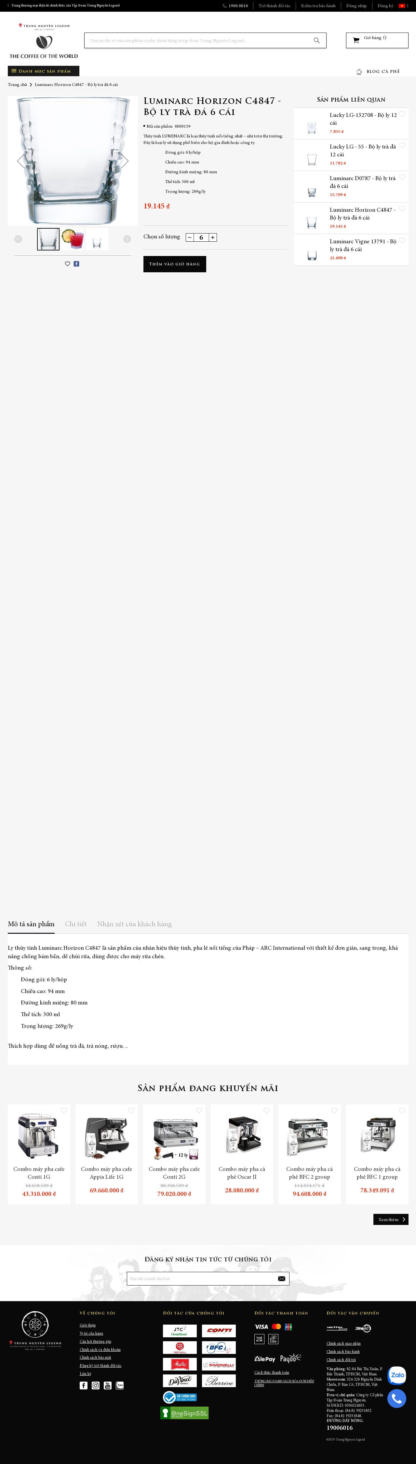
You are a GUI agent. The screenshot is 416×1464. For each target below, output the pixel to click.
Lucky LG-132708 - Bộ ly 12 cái (357, 120)
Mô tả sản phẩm (31, 924)
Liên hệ (85, 1374)
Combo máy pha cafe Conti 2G (174, 1173)
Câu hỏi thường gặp (95, 1342)
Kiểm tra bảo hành (318, 6)
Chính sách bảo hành (343, 1352)
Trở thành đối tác (274, 6)
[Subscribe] (281, 1278)
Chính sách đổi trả (341, 1360)
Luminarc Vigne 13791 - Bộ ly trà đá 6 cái (359, 248)
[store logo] (43, 40)
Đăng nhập (356, 6)
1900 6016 (238, 6)
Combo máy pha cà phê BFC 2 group (309, 1173)
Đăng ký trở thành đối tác (101, 1366)
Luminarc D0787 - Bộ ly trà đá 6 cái (358, 184)
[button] (407, 5)
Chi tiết (76, 924)
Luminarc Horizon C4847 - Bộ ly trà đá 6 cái (356, 216)
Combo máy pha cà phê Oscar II (242, 1173)
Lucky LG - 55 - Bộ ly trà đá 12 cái (359, 152)
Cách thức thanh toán (271, 1373)
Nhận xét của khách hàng (134, 924)
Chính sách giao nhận (344, 1344)
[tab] (31, 927)
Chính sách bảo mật (95, 1358)
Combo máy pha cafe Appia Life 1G (106, 1173)
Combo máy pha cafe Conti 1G (38, 1173)
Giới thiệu (88, 1326)
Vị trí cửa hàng (91, 1334)
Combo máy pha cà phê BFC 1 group (377, 1173)
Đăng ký (385, 6)
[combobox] (205, 40)
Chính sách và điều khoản (100, 1350)
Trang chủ (17, 85)
